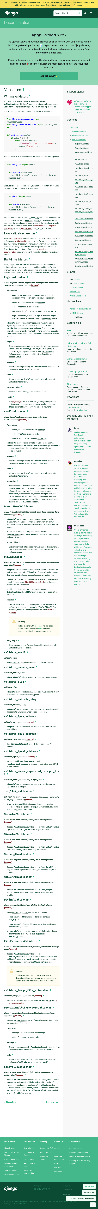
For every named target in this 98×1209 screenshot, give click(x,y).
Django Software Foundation (23, 1201)
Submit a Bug (29, 1159)
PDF (74, 407)
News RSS (58, 1172)
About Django (9, 1148)
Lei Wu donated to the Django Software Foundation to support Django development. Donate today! (83, 106)
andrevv (69, 1194)
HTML (69, 407)
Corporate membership (78, 1152)
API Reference (77, 313)
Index (69, 343)
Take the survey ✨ (49, 76)
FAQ (69, 330)
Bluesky (57, 1163)
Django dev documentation (80, 309)
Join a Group (29, 1148)
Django (11, 13)
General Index (75, 292)
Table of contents (76, 288)
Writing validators (79, 131)
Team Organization (11, 1159)
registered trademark (68, 1201)
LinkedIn (57, 1168)
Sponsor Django (75, 1148)
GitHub (57, 1148)
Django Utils (10, 1102)
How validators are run (81, 136)
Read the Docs (82, 410)
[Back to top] (93, 1204)
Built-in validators (79, 140)
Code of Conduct (10, 1170)
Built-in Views (53, 1102)
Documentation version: (81, 1198)
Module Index (79, 343)
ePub (79, 407)
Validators (74, 127)
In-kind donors (42, 1188)
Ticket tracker (73, 384)
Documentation (17, 22)
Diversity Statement (12, 1175)
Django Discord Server (77, 359)
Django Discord (46, 1152)
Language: (89, 1192)
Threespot (69, 1189)
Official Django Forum (77, 371)
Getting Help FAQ (46, 1148)
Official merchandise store (79, 1156)
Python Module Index (78, 296)
